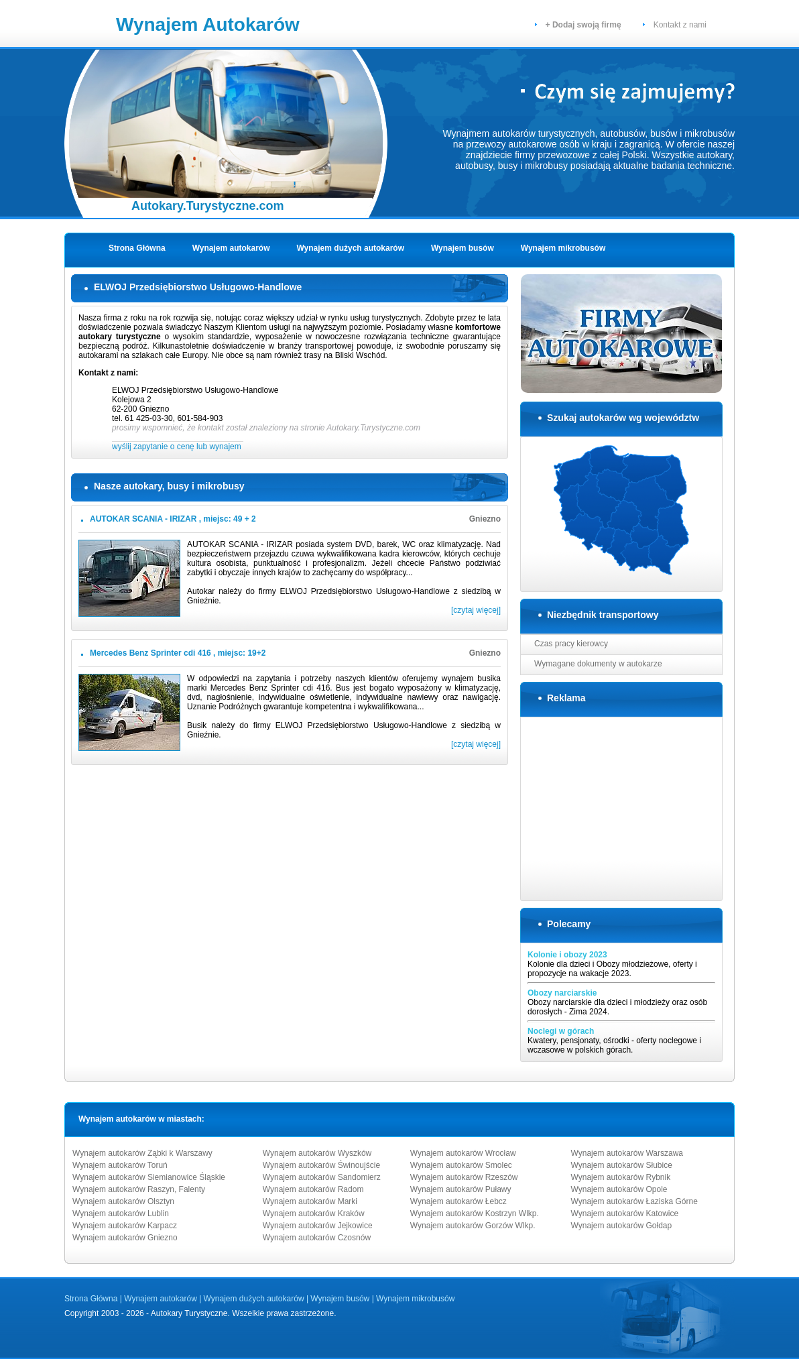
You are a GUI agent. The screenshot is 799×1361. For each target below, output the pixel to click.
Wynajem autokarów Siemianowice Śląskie (148, 1177)
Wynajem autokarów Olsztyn (123, 1201)
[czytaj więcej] (476, 610)
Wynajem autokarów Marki (310, 1201)
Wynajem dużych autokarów (350, 248)
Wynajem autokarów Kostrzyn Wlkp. (474, 1213)
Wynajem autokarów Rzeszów (464, 1177)
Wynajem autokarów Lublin (120, 1213)
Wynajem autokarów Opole (619, 1189)
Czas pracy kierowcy (571, 643)
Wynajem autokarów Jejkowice (318, 1225)
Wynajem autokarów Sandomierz (322, 1177)
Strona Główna (137, 248)
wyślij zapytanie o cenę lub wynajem (177, 446)
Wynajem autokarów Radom (313, 1189)
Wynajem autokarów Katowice (625, 1213)
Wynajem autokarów (231, 248)
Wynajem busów (462, 248)
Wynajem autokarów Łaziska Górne (634, 1201)
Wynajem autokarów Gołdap (621, 1225)
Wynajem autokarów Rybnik (621, 1177)
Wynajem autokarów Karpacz (124, 1225)
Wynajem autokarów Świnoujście (321, 1165)
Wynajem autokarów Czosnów (317, 1237)
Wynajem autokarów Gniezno (125, 1237)
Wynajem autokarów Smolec (461, 1165)
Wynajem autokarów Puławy (460, 1189)
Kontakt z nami (680, 24)
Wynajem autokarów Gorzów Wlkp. (473, 1225)
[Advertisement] (621, 808)
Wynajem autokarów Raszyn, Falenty (138, 1189)
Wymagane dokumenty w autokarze (598, 663)
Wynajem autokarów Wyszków (317, 1153)
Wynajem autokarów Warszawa (627, 1153)
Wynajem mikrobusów (563, 248)
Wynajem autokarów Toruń (120, 1165)
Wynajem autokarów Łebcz (458, 1201)
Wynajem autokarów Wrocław (463, 1153)
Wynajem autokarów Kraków (314, 1213)
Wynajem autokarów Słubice (621, 1165)
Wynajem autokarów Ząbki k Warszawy (142, 1153)
